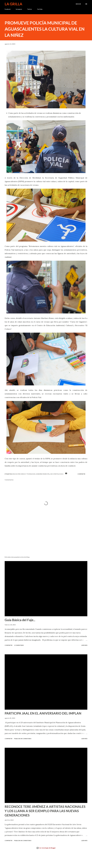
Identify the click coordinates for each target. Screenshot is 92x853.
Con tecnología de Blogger (46, 848)
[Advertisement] (46, 540)
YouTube (39, 9)
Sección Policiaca (56, 474)
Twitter (29, 9)
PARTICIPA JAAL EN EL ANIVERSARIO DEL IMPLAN (43, 713)
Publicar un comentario (22, 738)
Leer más (84, 645)
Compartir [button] (81, 474)
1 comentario (19, 645)
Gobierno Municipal (43, 474)
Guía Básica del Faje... (20, 620)
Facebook (8, 9)
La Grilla (13, 4)
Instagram (19, 9)
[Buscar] (78, 4)
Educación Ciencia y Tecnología (23, 474)
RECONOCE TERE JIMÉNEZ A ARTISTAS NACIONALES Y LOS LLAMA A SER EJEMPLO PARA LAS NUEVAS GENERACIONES (45, 811)
